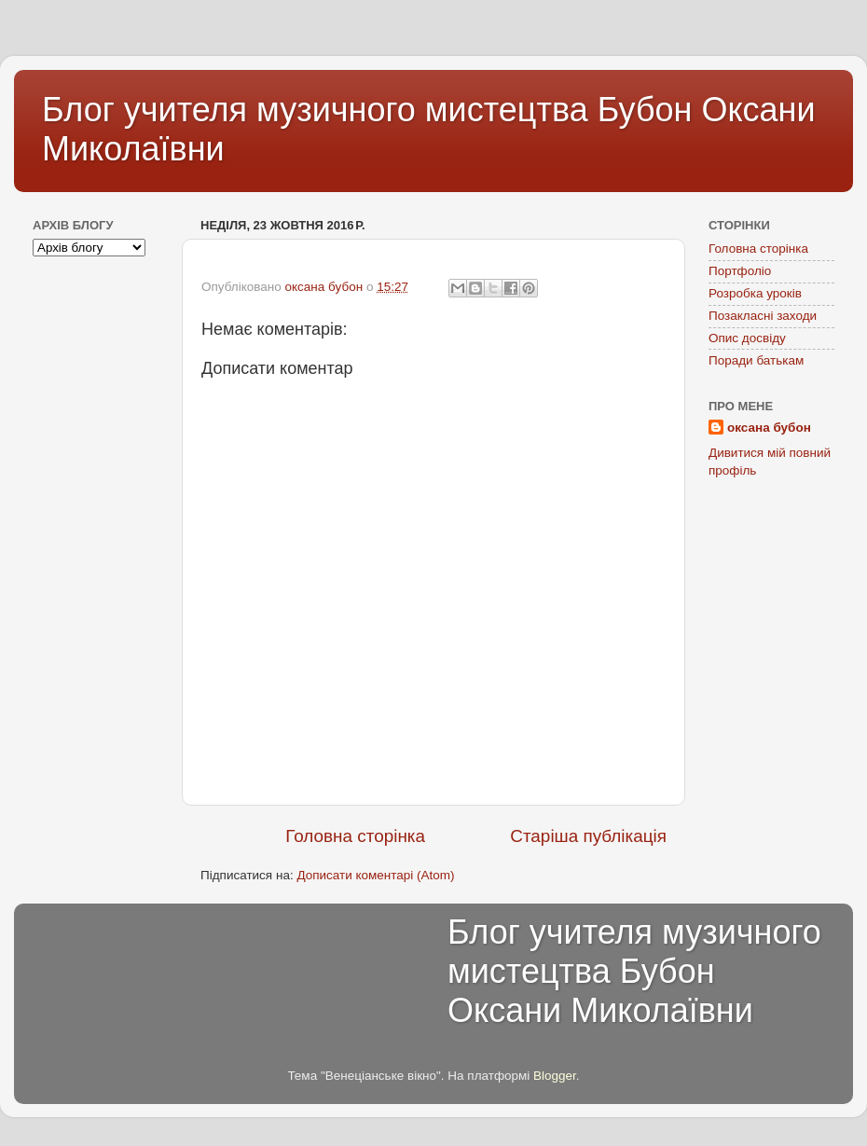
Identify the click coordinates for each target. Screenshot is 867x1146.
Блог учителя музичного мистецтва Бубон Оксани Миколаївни (634, 971)
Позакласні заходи (763, 316)
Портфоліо (740, 271)
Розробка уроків (755, 293)
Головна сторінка (355, 836)
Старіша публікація (588, 836)
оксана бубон (769, 428)
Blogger (554, 1076)
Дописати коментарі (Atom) (375, 875)
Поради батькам (756, 360)
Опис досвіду (747, 338)
